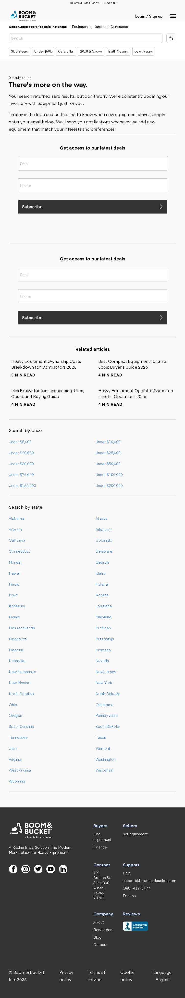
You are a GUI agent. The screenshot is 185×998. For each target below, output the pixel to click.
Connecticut (19, 551)
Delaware (104, 551)
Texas (101, 737)
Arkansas (103, 529)
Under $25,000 (108, 452)
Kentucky (17, 605)
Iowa (13, 594)
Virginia (15, 759)
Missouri (16, 649)
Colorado (104, 540)
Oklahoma (104, 704)
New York (104, 682)
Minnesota (18, 638)
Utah (13, 748)
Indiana (102, 584)
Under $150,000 (22, 485)
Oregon (15, 715)
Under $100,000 (109, 474)
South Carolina (21, 726)
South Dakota (107, 726)
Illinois (14, 584)
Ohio (13, 704)
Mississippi (105, 638)
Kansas (102, 594)
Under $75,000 (21, 474)
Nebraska (17, 660)
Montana (103, 649)
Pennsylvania (107, 715)
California (17, 540)
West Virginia (20, 770)
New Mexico (19, 682)
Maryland (103, 616)
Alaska (101, 518)
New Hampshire (22, 671)
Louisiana (104, 605)
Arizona (15, 529)
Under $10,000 (108, 441)
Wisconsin (104, 770)
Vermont (103, 748)
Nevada (102, 660)
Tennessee (18, 737)
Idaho (100, 573)
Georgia (103, 562)
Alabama (16, 518)
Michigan (103, 627)
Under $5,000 (20, 441)
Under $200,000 (109, 485)
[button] (173, 16)
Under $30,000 (21, 463)
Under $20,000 (21, 452)
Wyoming (17, 780)
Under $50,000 (108, 463)
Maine (14, 616)
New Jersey (106, 671)
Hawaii (14, 573)
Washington (106, 759)
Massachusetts (22, 627)
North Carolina (21, 693)
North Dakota (107, 693)
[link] (108, 3)
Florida (15, 562)
